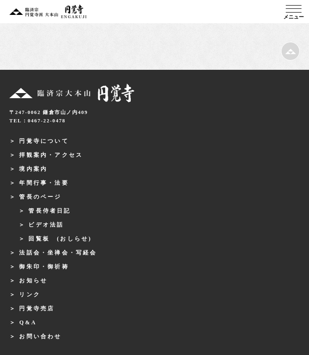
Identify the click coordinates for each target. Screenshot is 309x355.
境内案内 (33, 169)
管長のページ (40, 197)
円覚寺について (43, 141)
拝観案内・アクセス (51, 155)
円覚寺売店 (36, 308)
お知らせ (33, 280)
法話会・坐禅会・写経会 (58, 252)
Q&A (28, 322)
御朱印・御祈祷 (43, 266)
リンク (29, 294)
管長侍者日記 (49, 211)
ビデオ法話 (46, 224)
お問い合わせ (40, 336)
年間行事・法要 (43, 183)
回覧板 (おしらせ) (60, 238)
